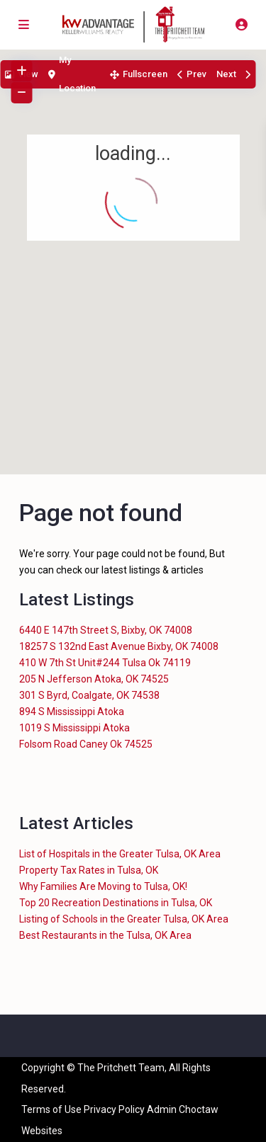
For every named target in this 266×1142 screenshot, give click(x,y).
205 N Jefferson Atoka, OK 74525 (94, 679)
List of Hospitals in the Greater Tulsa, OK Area (120, 854)
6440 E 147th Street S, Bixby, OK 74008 (105, 630)
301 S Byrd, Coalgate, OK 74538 (89, 695)
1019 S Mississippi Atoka (74, 727)
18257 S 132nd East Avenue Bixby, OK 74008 (118, 646)
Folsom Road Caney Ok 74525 (86, 744)
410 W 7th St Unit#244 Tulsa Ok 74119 (105, 662)
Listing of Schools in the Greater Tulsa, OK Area (123, 919)
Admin (162, 1109)
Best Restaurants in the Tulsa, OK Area (105, 935)
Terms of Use (51, 1109)
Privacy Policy (114, 1109)
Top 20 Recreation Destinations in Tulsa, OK (115, 902)
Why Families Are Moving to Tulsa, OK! (103, 886)
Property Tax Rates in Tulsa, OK (88, 870)
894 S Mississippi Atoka (71, 711)
